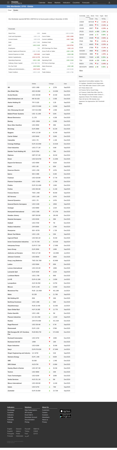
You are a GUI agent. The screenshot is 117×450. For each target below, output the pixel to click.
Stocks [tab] (92, 16)
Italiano (18, 431)
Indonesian (19, 436)
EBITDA (44, 45)
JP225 (81, 31)
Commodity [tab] (82, 16)
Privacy (44, 422)
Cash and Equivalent (14, 36)
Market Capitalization (14, 57)
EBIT (9, 45)
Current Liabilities (47, 39)
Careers (44, 412)
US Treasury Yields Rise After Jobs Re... (91, 92)
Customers (45, 410)
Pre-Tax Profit (12, 66)
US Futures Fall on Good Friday (88, 90)
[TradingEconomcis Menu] (9, 2)
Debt (9, 42)
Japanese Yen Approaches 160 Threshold (91, 101)
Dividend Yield (46, 42)
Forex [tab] (97, 16)
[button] (109, 3)
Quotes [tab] (15, 10)
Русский (27, 429)
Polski (18, 433)
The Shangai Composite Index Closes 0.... (92, 94)
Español (10, 431)
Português (10, 433)
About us (45, 419)
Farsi (26, 433)
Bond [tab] (106, 16)
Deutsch (18, 429)
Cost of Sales (46, 36)
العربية (27, 436)
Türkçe (27, 431)
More (80, 103)
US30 (81, 25)
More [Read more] (81, 70)
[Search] (99, 2)
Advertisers (45, 417)
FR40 (81, 41)
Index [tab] (87, 15)
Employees (11, 48)
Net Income (45, 57)
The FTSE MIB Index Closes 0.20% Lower (92, 85)
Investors (45, 415)
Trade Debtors (46, 72)
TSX (80, 60)
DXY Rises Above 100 (85, 88)
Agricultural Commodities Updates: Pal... (91, 81)
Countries (10, 412)
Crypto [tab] (101, 16)
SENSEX (82, 57)
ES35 (81, 47)
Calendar (10, 417)
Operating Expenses (14, 60)
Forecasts (10, 419)
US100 (81, 28)
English (9, 429)
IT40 (80, 44)
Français (10, 436)
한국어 (35, 433)
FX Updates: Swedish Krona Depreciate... (91, 83)
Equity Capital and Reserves (17, 51)
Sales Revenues (47, 66)
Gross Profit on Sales (48, 51)
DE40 (81, 38)
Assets (44, 33)
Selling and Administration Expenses (17, 69)
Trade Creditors (13, 72)
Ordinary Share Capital (15, 63)
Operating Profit (47, 60)
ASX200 (82, 51)
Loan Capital (46, 54)
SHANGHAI (83, 54)
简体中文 (36, 429)
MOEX (81, 63)
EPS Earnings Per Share (49, 48)
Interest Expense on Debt (16, 54)
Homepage (10, 410)
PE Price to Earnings (48, 63)
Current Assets (12, 39)
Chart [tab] (9, 10)
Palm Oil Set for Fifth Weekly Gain (89, 99)
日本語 (35, 431)
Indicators (10, 415)
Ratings (9, 422)
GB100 (81, 35)
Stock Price (11, 33)
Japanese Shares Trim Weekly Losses (90, 97)
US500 (81, 22)
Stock (44, 69)
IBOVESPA (83, 67)
